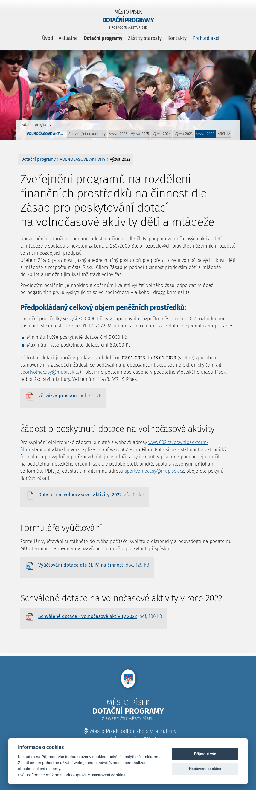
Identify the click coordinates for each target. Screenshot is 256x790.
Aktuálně (68, 38)
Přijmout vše (205, 754)
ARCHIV (224, 134)
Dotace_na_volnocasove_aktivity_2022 (91, 494)
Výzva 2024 (162, 134)
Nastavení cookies (108, 774)
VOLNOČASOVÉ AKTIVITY (46, 134)
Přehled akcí (206, 38)
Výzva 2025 (140, 134)
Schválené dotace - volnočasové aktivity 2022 (100, 616)
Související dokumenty (87, 134)
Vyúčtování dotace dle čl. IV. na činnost (93, 565)
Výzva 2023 (184, 134)
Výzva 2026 (118, 134)
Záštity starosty (145, 38)
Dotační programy (103, 38)
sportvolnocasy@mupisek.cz (50, 372)
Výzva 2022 (205, 134)
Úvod (47, 38)
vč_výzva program (70, 395)
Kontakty (177, 38)
